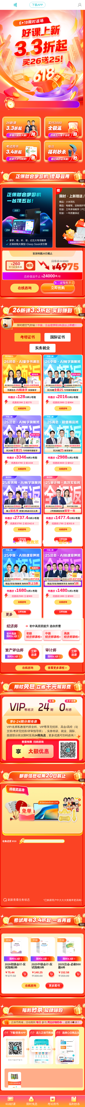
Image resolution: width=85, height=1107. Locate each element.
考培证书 (27, 337)
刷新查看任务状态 (19, 899)
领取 (29, 265)
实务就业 (42, 348)
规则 (82, 181)
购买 (24, 974)
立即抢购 (63, 286)
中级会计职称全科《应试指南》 (42, 949)
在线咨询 (24, 288)
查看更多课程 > (57, 667)
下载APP (37, 4)
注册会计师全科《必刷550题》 (69, 949)
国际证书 (57, 337)
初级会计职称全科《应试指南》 (16, 949)
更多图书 (54, 985)
